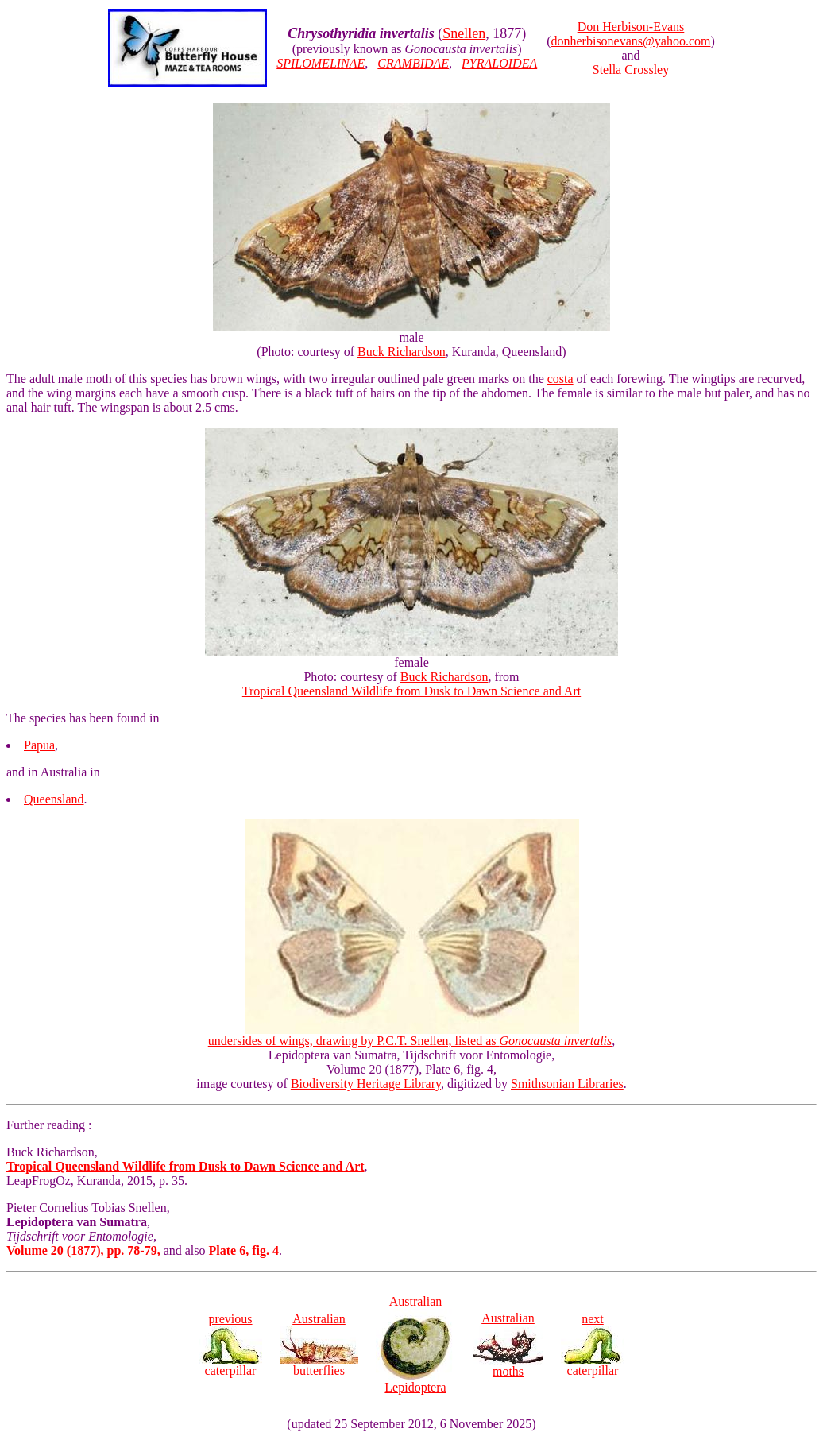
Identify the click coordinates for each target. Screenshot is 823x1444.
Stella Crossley (631, 69)
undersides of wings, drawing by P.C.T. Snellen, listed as (410, 1035)
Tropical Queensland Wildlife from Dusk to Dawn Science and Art (411, 691)
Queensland (54, 799)
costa (560, 378)
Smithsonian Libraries (567, 1083)
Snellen (463, 33)
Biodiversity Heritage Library (366, 1083)
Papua (39, 745)
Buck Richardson (401, 351)
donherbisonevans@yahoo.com (631, 41)
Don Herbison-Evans (631, 26)
